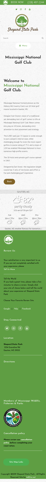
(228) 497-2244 (35, 2)
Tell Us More (9, 269)
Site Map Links (16, 462)
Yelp (16, 309)
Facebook (26, 309)
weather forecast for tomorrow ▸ (23, 228)
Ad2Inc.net (31, 477)
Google (7, 309)
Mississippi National (21, 86)
